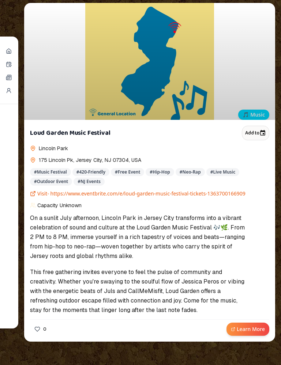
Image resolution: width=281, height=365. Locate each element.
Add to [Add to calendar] (255, 133)
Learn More (248, 329)
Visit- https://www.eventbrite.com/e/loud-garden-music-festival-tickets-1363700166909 (138, 193)
